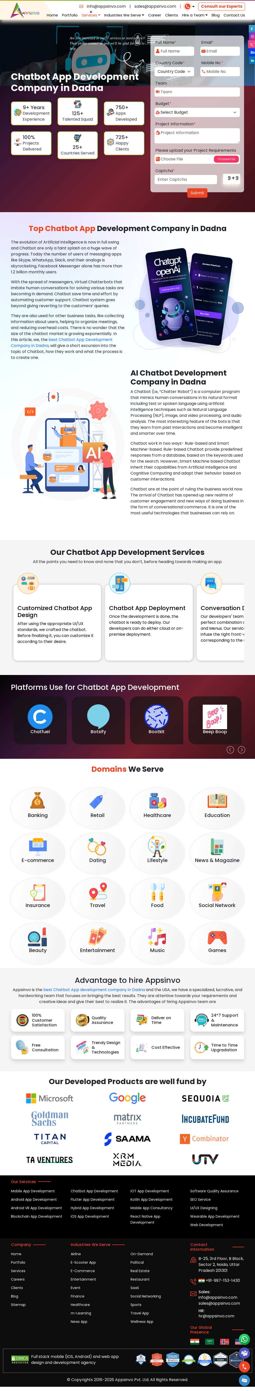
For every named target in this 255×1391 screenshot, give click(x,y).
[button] (244, 1380)
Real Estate (140, 1270)
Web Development (206, 1224)
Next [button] (240, 748)
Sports (135, 1304)
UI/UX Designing (203, 1207)
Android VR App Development (36, 1207)
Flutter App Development (93, 1199)
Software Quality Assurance (214, 1191)
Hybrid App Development (92, 1207)
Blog (216, 15)
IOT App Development (149, 1191)
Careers (18, 1279)
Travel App (139, 1313)
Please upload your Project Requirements (195, 150)
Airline (76, 1253)
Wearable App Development (215, 1216)
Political (137, 1262)
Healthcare (80, 1304)
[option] (40, 720)
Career (154, 15)
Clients (171, 15)
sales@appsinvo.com (155, 6)
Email (207, 42)
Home (52, 15)
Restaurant (140, 1279)
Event (75, 1287)
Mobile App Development (33, 1191)
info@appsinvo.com (106, 6)
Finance (77, 1296)
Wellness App (141, 1321)
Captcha (165, 171)
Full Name (166, 42)
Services (91, 15)
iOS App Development (90, 1216)
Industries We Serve (124, 15)
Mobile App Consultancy (151, 1207)
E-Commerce (83, 1270)
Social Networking (145, 1296)
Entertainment (83, 1279)
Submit (197, 193)
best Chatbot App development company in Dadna (94, 990)
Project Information (175, 124)
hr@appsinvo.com (216, 1316)
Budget (163, 103)
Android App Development (34, 1199)
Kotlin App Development (151, 1199)
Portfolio (70, 15)
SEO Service (200, 1199)
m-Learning (81, 1313)
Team (161, 83)
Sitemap (18, 1304)
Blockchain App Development (36, 1216)
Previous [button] (229, 748)
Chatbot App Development (94, 1191)
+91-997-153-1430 (219, 1280)
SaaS (134, 1287)
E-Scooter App (83, 1262)
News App (79, 1321)
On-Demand (141, 1253)
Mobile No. (212, 63)
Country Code (170, 63)
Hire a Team (195, 15)
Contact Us (234, 15)
